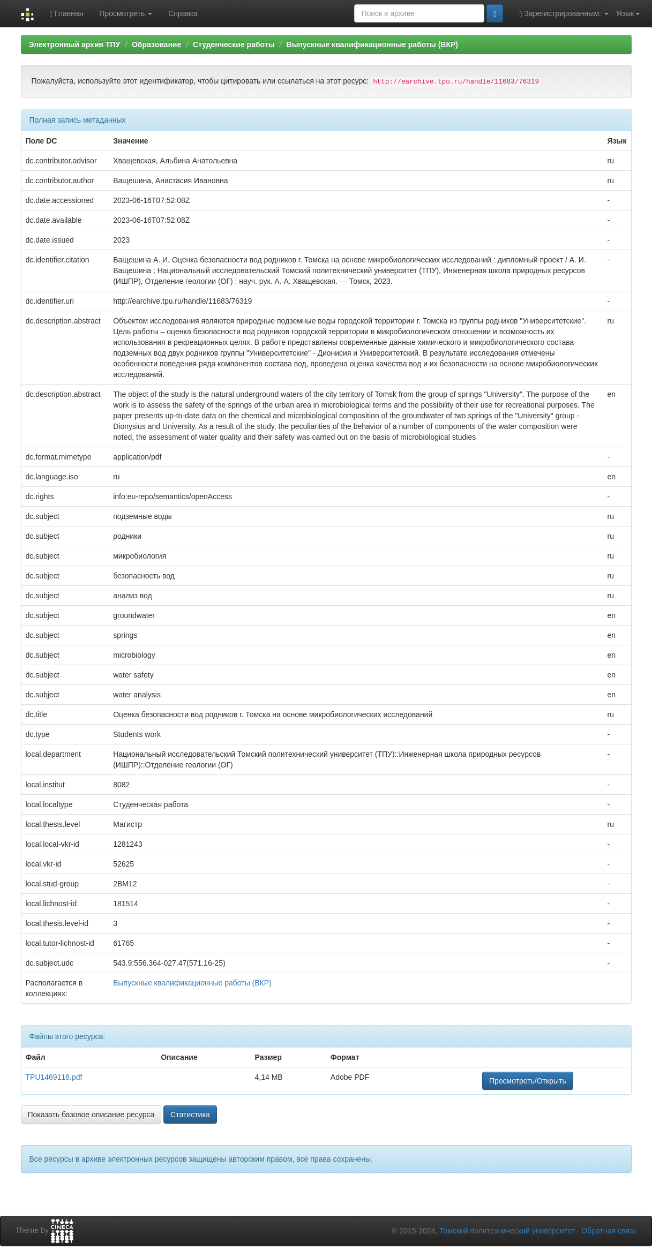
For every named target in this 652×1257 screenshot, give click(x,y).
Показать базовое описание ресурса (91, 1114)
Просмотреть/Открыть (527, 1081)
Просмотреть (125, 13)
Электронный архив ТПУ (75, 44)
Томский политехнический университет (507, 1230)
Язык (628, 13)
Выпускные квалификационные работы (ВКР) (372, 44)
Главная (66, 13)
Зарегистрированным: (563, 13)
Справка (183, 13)
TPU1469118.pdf (54, 1077)
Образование (156, 44)
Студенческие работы (234, 44)
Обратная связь (608, 1230)
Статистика (190, 1114)
